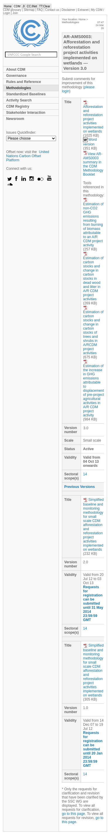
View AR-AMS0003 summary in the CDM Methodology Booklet (93, 164)
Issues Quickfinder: (21, 132)
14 (85, 474)
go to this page (73, 814)
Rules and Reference (23, 82)
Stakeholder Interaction (25, 113)
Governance (16, 76)
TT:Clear (44, 6)
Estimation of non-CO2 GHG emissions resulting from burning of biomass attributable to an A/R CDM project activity (93, 222)
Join (15, 13)
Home (8, 6)
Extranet (83, 9)
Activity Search (19, 100)
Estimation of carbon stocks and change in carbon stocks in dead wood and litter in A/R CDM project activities (93, 276)
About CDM (15, 69)
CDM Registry (17, 106)
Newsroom (15, 119)
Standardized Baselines (26, 94)
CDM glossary (12, 9)
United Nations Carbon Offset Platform (27, 156)
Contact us (52, 9)
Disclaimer (68, 9)
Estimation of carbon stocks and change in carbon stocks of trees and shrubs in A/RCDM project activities (93, 330)
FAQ (40, 9)
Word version (90, 142)
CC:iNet (32, 6)
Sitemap (29, 9)
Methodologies (18, 88)
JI (23, 6)
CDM (17, 6)
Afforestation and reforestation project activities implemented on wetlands (93, 116)
